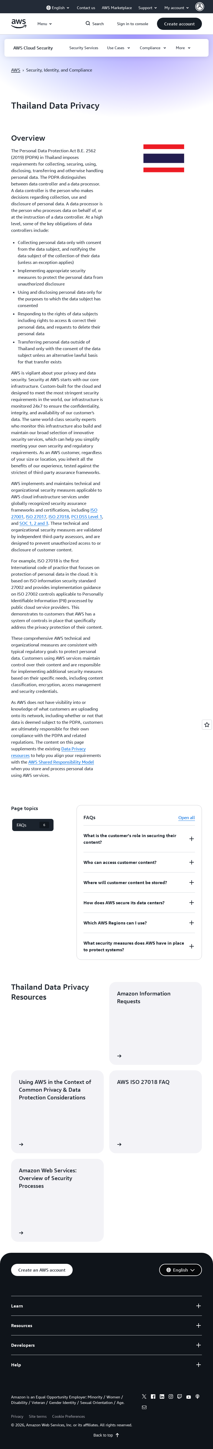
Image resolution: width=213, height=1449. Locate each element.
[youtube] (188, 1397)
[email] (144, 1408)
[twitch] (180, 1397)
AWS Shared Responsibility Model (61, 762)
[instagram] (171, 1397)
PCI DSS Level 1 (86, 516)
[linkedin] (162, 1397)
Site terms (38, 1416)
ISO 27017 (36, 516)
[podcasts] (197, 1397)
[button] (179, 24)
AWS (15, 70)
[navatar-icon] (199, 6)
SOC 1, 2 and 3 (33, 523)
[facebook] (153, 1397)
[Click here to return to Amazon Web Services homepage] (18, 27)
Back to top (106, 1435)
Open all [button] (186, 817)
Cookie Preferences (68, 1416)
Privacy (17, 1416)
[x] (144, 1397)
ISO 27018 (59, 516)
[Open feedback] (207, 725)
